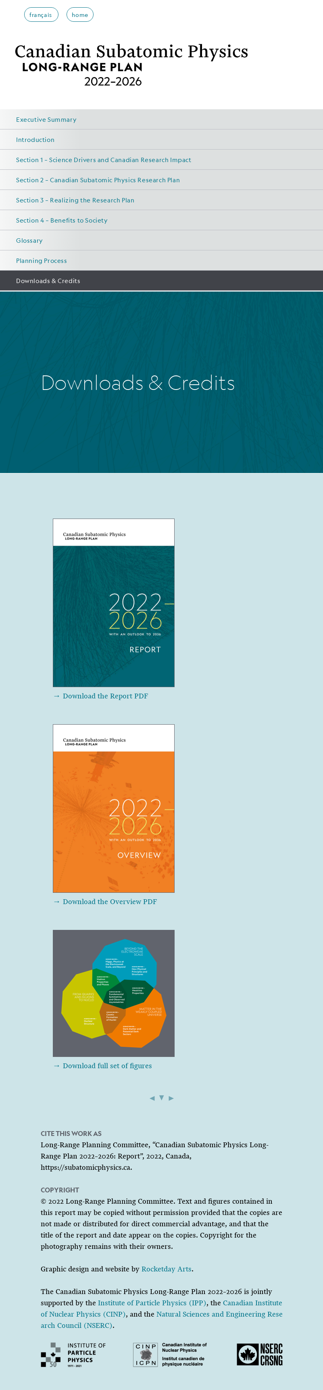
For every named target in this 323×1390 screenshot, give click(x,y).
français (41, 14)
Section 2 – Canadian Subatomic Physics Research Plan (98, 179)
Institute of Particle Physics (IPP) (152, 1302)
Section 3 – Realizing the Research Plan (75, 200)
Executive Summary (46, 119)
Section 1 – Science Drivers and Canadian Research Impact (104, 159)
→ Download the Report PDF (100, 696)
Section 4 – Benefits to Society (62, 220)
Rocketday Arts (167, 1269)
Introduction (35, 139)
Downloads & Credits (48, 280)
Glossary (29, 240)
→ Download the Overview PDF (105, 901)
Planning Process (41, 260)
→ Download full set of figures (102, 1065)
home (80, 14)
